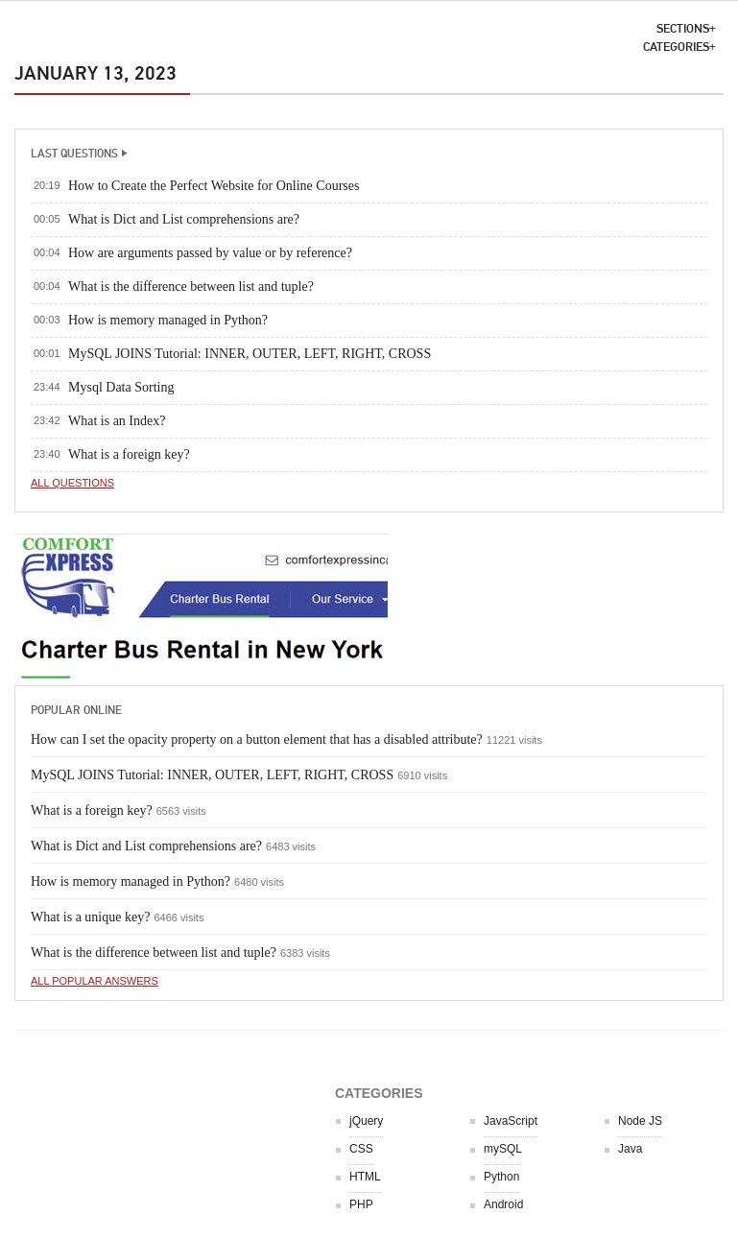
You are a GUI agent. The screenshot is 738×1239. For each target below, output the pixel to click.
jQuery (366, 1121)
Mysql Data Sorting (121, 387)
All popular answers (94, 981)
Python (501, 1176)
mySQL (503, 1149)
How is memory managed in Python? (168, 320)
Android (503, 1204)
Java (630, 1149)
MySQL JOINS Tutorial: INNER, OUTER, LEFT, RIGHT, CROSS (249, 353)
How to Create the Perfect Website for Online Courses (213, 186)
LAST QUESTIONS (74, 153)
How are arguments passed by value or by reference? (210, 253)
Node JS (640, 1121)
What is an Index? (116, 421)
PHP (361, 1204)
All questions (72, 482)
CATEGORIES (676, 46)
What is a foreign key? (129, 454)
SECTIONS (682, 28)
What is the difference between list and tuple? (191, 286)
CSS (361, 1149)
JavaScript (510, 1121)
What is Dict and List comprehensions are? (183, 219)
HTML (365, 1176)
